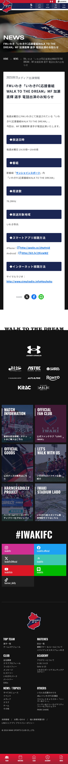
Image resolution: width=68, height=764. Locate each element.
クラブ (6, 702)
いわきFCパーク (10, 676)
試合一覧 (41, 643)
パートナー (8, 679)
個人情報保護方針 (37, 719)
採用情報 (5, 719)
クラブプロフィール (12, 663)
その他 (6, 708)
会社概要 (7, 660)
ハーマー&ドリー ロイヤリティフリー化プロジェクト (50, 705)
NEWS (15, 59)
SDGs (5, 682)
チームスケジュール (11, 646)
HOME (5, 59)
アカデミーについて (45, 660)
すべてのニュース (10, 692)
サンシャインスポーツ (28, 173)
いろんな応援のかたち (46, 692)
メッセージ (8, 669)
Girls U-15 (41, 666)
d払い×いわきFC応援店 (47, 695)
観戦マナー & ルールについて (50, 646)
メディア (7, 699)
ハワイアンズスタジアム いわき (50, 650)
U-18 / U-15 (42, 663)
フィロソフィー (10, 666)
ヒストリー (8, 672)
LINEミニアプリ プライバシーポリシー (18, 722)
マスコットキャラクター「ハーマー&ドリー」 (50, 700)
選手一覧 (7, 643)
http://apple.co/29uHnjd (35, 247)
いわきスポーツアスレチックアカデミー (50, 670)
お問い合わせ (19, 719)
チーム (6, 705)
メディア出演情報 (29, 78)
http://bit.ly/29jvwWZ (35, 253)
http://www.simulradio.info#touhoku (29, 281)
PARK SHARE (43, 709)
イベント (7, 695)
